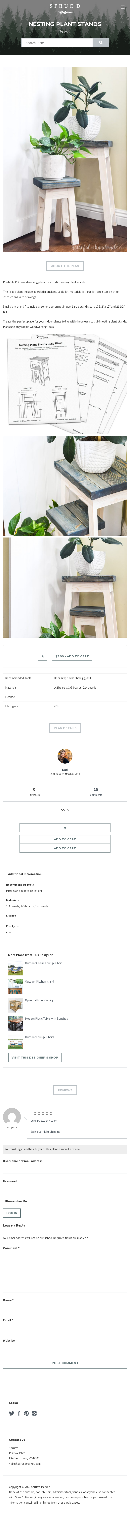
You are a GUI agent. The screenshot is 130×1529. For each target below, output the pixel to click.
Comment (11, 1248)
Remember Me (15, 1201)
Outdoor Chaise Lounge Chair (43, 963)
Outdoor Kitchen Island (39, 981)
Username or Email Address (23, 1161)
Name (8, 1300)
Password (10, 1181)
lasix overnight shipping (45, 1132)
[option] (65, 159)
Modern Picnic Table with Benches (46, 1018)
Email (8, 1320)
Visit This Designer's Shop (35, 1057)
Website (9, 1340)
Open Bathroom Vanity (39, 1000)
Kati (65, 770)
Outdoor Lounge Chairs (39, 1037)
